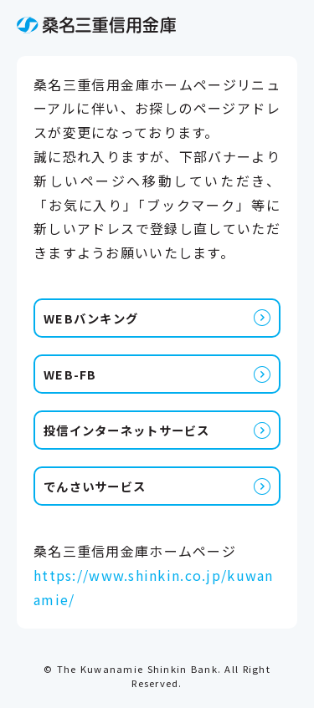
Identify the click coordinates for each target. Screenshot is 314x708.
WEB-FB (70, 374)
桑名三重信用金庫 (96, 25)
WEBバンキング (91, 318)
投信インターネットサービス (127, 430)
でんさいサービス (95, 486)
